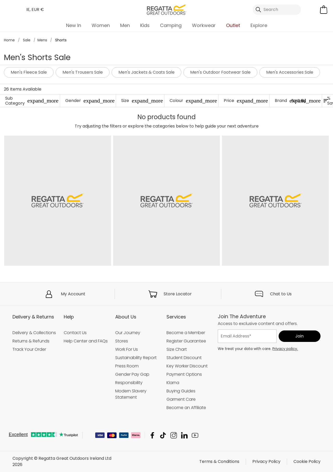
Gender (90, 100)
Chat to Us (281, 294)
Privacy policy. (285, 348)
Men (125, 25)
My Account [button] (73, 294)
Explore (259, 25)
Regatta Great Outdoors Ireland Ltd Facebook (152, 435)
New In (73, 25)
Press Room (127, 366)
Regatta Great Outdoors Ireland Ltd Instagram (173, 435)
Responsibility (129, 383)
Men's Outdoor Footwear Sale (220, 72)
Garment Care (181, 399)
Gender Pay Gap (132, 374)
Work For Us (126, 349)
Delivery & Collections (34, 333)
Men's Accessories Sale (289, 72)
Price (246, 100)
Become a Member (185, 333)
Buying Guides (180, 391)
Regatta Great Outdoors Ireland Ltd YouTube (195, 435)
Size (142, 100)
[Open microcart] (323, 9)
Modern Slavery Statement (130, 394)
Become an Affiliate (186, 408)
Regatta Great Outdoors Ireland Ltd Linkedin (184, 435)
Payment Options (184, 374)
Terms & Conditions (219, 461)
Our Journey (127, 333)
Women (101, 25)
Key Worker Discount (187, 366)
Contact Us (75, 333)
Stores (121, 341)
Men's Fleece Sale (29, 72)
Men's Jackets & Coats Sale (146, 72)
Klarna (172, 383)
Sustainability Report (136, 358)
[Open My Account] (312, 9)
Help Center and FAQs (86, 341)
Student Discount (184, 358)
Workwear (204, 25)
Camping (171, 25)
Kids (145, 25)
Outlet (233, 25)
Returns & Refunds (30, 341)
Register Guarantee (186, 341)
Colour (193, 100)
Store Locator (178, 294)
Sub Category (32, 100)
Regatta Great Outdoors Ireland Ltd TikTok (163, 435)
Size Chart (176, 349)
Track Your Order (29, 349)
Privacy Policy (266, 461)
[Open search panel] (277, 9)
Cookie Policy (307, 461)
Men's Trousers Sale (82, 72)
